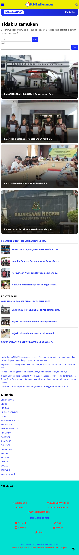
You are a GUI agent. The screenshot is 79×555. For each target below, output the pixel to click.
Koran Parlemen (29, 547)
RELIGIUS (5, 461)
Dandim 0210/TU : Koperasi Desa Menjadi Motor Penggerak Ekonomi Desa (34, 386)
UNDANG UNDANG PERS (58, 503)
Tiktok (39, 532)
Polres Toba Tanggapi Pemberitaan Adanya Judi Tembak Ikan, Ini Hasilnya (34, 371)
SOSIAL (4, 465)
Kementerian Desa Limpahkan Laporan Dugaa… (29, 229)
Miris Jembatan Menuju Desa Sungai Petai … (35, 284)
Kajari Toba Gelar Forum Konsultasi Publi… (26, 183)
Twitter (57, 523)
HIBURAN (5, 408)
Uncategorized (8, 474)
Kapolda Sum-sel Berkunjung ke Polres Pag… (35, 261)
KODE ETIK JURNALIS (58, 507)
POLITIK (4, 453)
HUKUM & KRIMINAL (9, 412)
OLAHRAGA (6, 441)
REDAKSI (20, 507)
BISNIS (4, 404)
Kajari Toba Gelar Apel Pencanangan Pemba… (28, 139)
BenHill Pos (16, 547)
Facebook (20, 523)
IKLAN (3, 416)
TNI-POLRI (5, 469)
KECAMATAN (6, 424)
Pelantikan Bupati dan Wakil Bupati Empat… (24, 240)
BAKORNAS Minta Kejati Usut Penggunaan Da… (29, 94)
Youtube (58, 527)
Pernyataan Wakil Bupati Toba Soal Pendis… (35, 273)
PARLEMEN (5, 445)
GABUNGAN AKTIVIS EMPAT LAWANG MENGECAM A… (27, 342)
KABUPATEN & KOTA (10, 420)
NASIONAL (5, 436)
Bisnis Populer (61, 547)
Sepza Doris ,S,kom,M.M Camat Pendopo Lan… (36, 249)
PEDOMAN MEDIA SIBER (39, 512)
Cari (3, 43)
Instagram (20, 527)
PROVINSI (5, 457)
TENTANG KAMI (20, 503)
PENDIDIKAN (6, 449)
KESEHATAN (6, 432)
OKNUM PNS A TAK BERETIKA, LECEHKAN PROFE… (26, 301)
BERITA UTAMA (7, 399)
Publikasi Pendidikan (45, 547)
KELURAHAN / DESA (9, 428)
